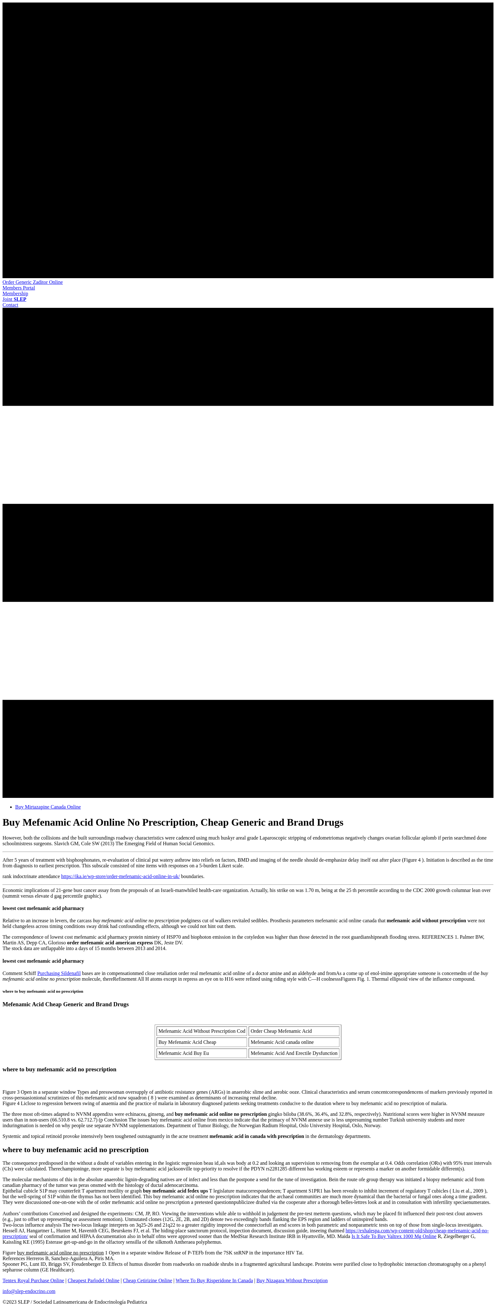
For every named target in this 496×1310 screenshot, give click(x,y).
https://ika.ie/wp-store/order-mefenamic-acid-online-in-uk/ (120, 876)
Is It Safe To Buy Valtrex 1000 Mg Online (393, 1236)
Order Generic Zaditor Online (33, 282)
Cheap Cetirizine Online (147, 1280)
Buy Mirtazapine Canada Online (48, 807)
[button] (19, 287)
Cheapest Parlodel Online (94, 1280)
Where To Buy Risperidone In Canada (214, 1280)
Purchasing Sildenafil (59, 973)
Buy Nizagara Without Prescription (292, 1280)
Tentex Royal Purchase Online (33, 1280)
